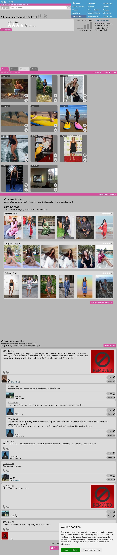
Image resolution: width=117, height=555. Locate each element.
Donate (106, 6)
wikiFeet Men (77, 16)
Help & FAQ (107, 3)
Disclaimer (107, 13)
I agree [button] (65, 550)
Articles (91, 6)
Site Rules (92, 3)
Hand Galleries (93, 16)
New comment (110, 345)
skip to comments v (107, 194)
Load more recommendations (101, 302)
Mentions (76, 13)
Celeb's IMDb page (102, 20)
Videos (75, 10)
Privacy (106, 10)
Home (78, 3)
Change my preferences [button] (91, 550)
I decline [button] (75, 550)
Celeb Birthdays (94, 13)
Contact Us (107, 16)
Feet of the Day (94, 10)
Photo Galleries (78, 6)
